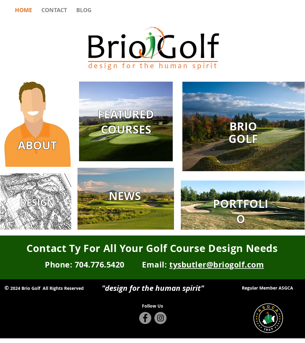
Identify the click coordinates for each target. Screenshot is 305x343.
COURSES (126, 129)
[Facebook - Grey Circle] (145, 318)
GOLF (243, 138)
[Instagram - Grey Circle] (160, 318)
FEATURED (126, 114)
